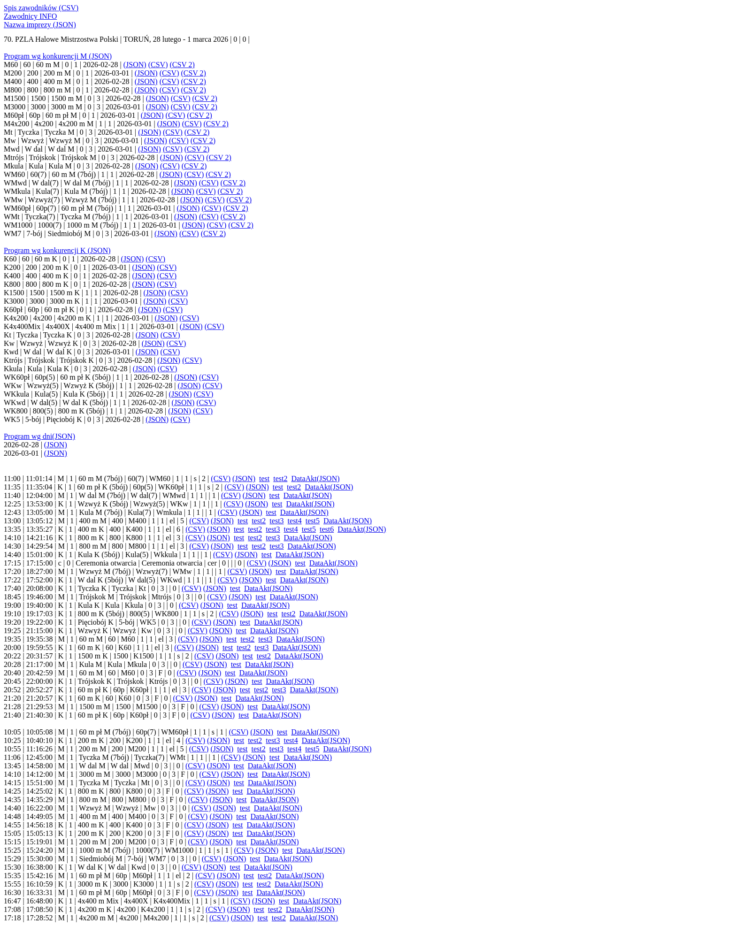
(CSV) (158, 65)
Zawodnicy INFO (30, 16)
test (264, 478)
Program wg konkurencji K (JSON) (57, 250)
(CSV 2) (182, 65)
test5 (313, 521)
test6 (327, 529)
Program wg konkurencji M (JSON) (58, 56)
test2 (280, 478)
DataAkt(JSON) (315, 478)
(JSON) (134, 65)
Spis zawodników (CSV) (41, 8)
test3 (276, 521)
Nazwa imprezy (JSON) (40, 25)
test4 (295, 521)
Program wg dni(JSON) (39, 436)
